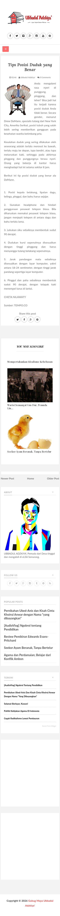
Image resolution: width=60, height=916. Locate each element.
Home (30, 478)
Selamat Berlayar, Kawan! (16, 703)
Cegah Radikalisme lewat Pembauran (21, 718)
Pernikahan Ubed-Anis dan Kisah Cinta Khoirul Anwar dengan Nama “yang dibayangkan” (29, 614)
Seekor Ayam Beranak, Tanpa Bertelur (28, 647)
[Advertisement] (30, 773)
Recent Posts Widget (49, 726)
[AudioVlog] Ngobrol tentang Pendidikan (23, 685)
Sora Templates (28, 910)
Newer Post (7, 478)
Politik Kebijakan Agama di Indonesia (21, 711)
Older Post (53, 478)
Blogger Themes (49, 910)
